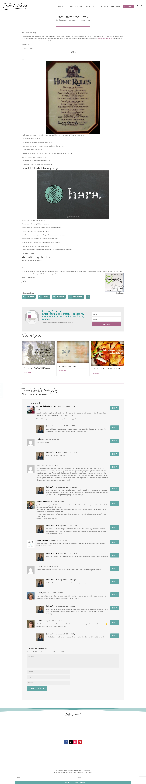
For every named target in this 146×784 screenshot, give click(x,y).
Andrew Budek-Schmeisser (46, 406)
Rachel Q (39, 621)
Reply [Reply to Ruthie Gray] (114, 503)
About (61, 6)
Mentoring (116, 6)
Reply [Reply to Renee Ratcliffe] (114, 542)
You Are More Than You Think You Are (37, 368)
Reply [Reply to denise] (114, 441)
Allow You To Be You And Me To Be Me (107, 369)
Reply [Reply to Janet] (114, 467)
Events (95, 6)
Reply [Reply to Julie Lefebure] (114, 427)
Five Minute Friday (84, 20)
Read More (27, 372)
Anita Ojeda (41, 593)
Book (70, 6)
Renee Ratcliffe (42, 540)
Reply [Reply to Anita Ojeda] (114, 594)
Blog (87, 6)
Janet (38, 465)
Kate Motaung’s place (105, 39)
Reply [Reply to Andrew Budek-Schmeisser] (114, 408)
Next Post (119, 293)
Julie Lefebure (62, 20)
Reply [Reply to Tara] (114, 568)
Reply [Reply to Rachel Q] (114, 622)
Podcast (79, 6)
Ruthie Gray (41, 502)
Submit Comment (37, 688)
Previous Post (28, 293)
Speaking (104, 6)
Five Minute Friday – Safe (67, 366)
